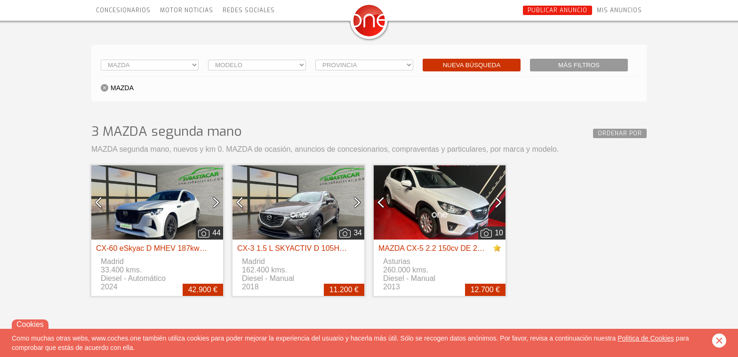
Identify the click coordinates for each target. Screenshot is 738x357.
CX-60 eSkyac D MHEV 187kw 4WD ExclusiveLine (181, 248)
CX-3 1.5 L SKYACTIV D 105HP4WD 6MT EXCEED (324, 248)
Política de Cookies (646, 338)
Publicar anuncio (557, 10)
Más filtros (579, 65)
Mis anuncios (619, 10)
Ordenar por (620, 133)
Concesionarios (123, 10)
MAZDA (122, 88)
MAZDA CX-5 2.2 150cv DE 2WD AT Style (448, 248)
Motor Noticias (186, 10)
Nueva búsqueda (472, 65)
